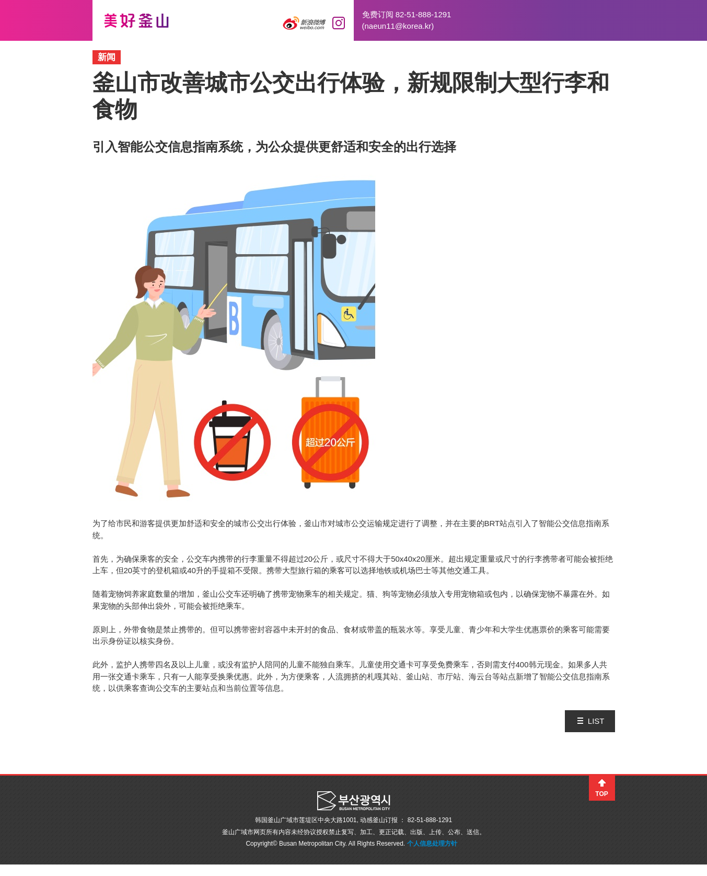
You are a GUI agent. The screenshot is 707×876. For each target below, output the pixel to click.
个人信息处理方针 (432, 843)
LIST (596, 720)
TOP (601, 794)
